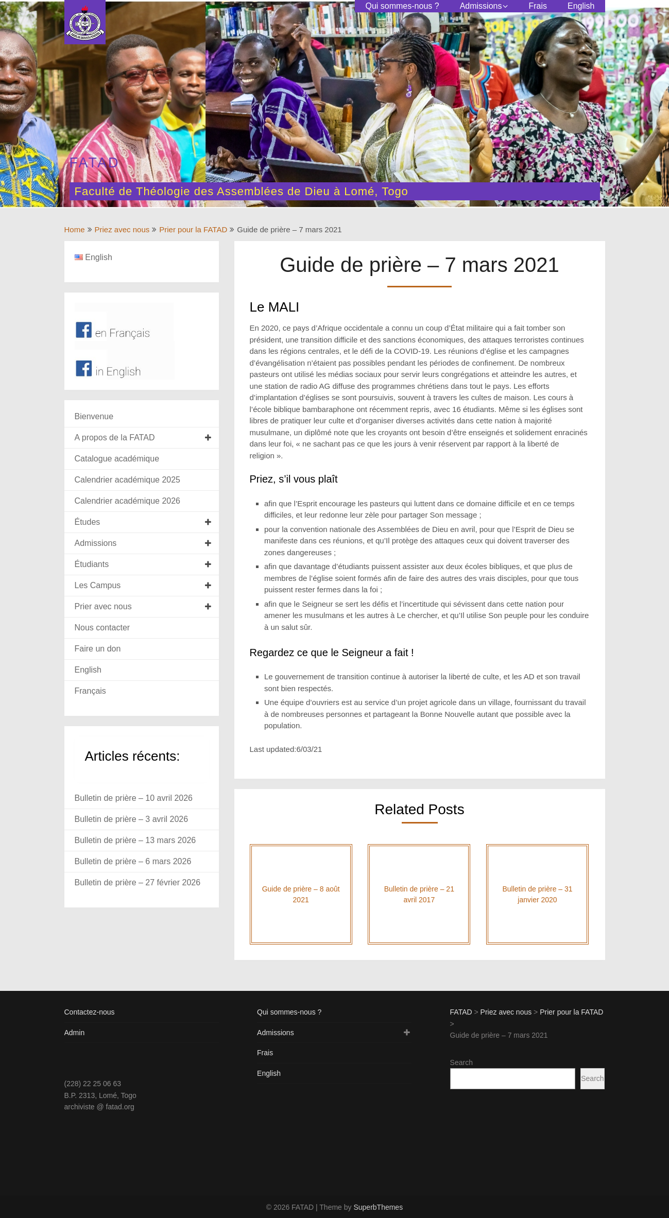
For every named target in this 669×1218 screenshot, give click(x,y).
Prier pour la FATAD (193, 229)
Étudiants (92, 564)
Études (87, 522)
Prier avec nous (103, 606)
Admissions (481, 6)
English (581, 6)
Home (74, 229)
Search (461, 1062)
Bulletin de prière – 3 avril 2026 (131, 819)
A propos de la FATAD (115, 437)
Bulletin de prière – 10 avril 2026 (134, 798)
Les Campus (98, 585)
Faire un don (98, 648)
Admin (74, 1032)
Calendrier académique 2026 (127, 500)
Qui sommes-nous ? (402, 6)
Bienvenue (94, 416)
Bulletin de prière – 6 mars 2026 (133, 861)
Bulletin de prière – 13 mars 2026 (135, 840)
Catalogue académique (117, 458)
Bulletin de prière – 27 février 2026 (138, 882)
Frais (537, 6)
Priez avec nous (122, 229)
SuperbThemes (378, 1207)
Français (90, 691)
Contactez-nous (89, 1012)
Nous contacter (102, 627)
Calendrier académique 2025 (127, 479)
